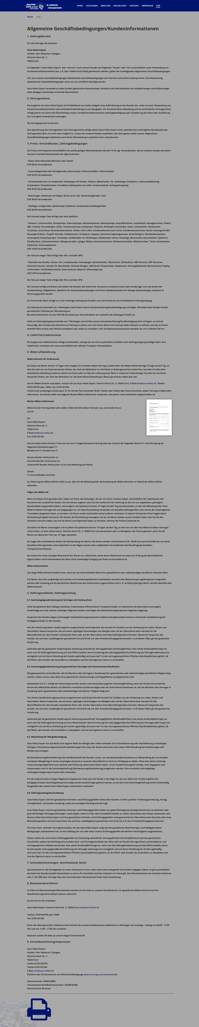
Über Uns (105, 5)
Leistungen (92, 5)
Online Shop (120, 5)
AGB (158, 5)
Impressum (147, 5)
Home (30, 16)
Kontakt (134, 5)
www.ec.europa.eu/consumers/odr (101, 974)
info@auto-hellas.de (146, 383)
